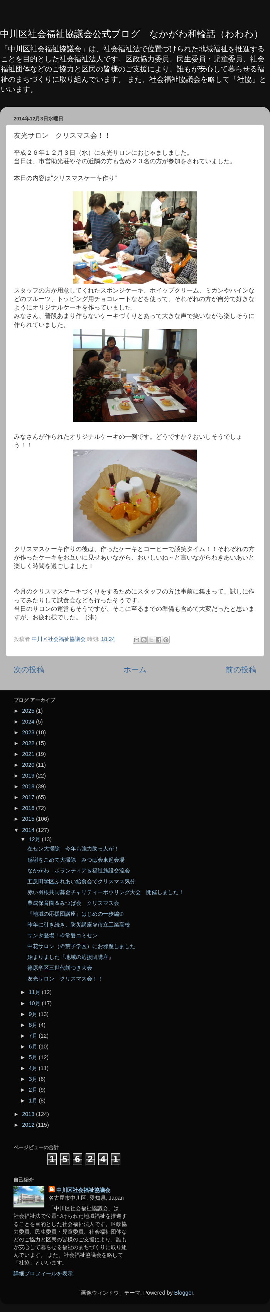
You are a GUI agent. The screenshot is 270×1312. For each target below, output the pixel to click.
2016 (29, 808)
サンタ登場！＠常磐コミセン (62, 935)
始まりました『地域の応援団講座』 (70, 957)
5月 (34, 1057)
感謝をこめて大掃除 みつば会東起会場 (76, 860)
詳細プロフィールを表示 (43, 1273)
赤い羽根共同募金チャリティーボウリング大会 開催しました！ (105, 892)
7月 (34, 1036)
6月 (34, 1046)
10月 (35, 1003)
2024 (29, 722)
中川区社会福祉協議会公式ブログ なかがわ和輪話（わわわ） (131, 34)
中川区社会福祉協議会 (83, 1190)
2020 (29, 765)
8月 (34, 1025)
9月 (34, 1014)
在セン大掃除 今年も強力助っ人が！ (73, 848)
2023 (29, 732)
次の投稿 (29, 669)
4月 (34, 1068)
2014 (29, 830)
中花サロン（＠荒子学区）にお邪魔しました (81, 946)
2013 (29, 1114)
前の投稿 (241, 669)
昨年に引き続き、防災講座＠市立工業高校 (78, 924)
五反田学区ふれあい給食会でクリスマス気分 (81, 881)
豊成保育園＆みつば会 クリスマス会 (73, 903)
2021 (29, 754)
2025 (29, 711)
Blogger (183, 1293)
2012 (29, 1125)
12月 (35, 839)
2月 (34, 1090)
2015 (29, 819)
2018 (29, 786)
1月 (34, 1100)
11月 (35, 992)
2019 (29, 776)
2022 (29, 743)
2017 (29, 797)
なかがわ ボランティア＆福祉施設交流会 (78, 870)
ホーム (135, 669)
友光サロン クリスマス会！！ (65, 979)
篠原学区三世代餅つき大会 (59, 968)
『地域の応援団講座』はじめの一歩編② (75, 914)
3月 (34, 1079)
